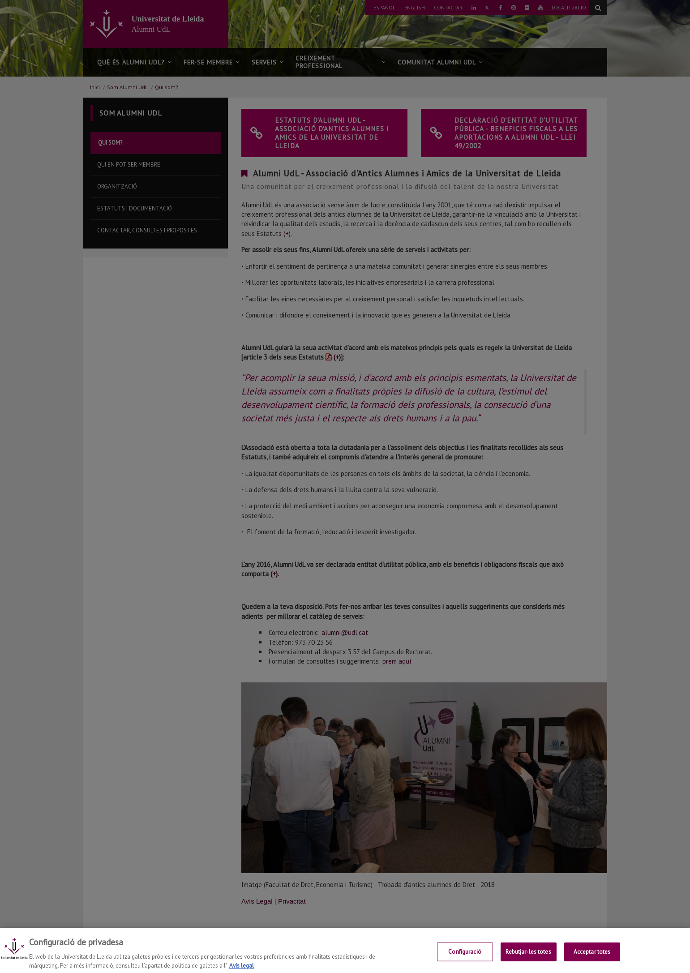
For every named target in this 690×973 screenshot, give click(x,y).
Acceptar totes (592, 958)
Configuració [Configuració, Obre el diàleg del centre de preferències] (464, 958)
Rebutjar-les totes (528, 958)
